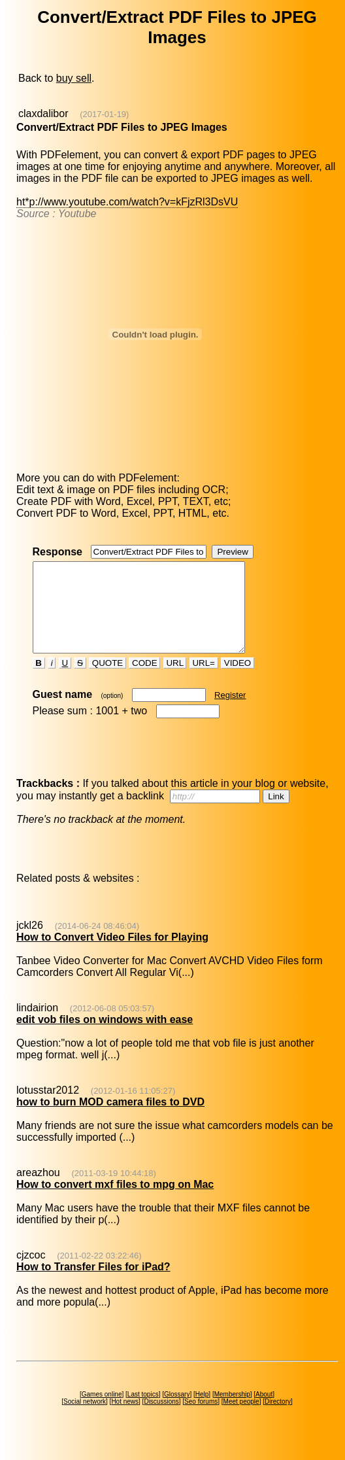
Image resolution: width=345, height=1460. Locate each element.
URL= (204, 681)
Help (202, 1412)
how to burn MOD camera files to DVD (110, 1119)
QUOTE (107, 681)
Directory (278, 1419)
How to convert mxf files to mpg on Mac (115, 1202)
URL (175, 681)
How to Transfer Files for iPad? (93, 1284)
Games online (102, 1412)
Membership (232, 1412)
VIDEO (238, 681)
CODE (144, 681)
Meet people (241, 1419)
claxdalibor (43, 113)
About (263, 1412)
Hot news (125, 1419)
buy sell (73, 78)
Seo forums (201, 1419)
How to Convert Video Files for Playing (112, 954)
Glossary (176, 1412)
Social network (84, 1419)
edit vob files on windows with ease (104, 1037)
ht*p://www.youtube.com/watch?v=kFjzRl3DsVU (127, 201)
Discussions (161, 1419)
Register (230, 713)
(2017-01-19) (104, 114)
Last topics (143, 1412)
